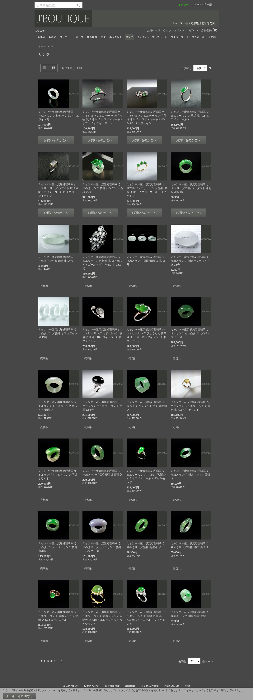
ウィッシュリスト (174, 30)
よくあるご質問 (149, 686)
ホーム (42, 46)
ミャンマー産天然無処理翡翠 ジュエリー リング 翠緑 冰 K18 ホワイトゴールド (190, 115)
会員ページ (153, 30)
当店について (70, 686)
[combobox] (58, 5)
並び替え (186, 68)
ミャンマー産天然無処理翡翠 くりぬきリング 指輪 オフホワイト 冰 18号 (190, 260)
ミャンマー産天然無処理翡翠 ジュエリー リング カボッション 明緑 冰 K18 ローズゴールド (58, 616)
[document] (126, 694)
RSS (187, 686)
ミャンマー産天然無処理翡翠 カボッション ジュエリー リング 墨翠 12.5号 (102, 405)
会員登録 (206, 30)
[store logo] (127, 18)
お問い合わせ (171, 686)
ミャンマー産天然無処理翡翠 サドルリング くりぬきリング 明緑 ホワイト (57, 474)
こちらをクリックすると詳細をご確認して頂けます (212, 690)
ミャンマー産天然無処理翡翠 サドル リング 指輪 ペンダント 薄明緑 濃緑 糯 (191, 188)
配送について (91, 686)
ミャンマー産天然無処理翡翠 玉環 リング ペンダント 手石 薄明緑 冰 (147, 405)
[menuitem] (41, 37)
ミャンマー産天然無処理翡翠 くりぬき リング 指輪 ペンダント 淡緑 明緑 (102, 188)
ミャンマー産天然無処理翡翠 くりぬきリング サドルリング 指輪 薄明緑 (57, 547)
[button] (210, 5)
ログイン (192, 30)
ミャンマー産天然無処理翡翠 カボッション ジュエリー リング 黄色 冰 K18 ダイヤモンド (191, 405)
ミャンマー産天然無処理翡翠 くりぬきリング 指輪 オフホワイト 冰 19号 (57, 333)
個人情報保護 (112, 686)
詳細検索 (130, 686)
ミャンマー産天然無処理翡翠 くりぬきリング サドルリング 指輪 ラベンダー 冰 (102, 547)
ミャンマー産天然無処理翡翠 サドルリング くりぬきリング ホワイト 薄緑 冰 (57, 405)
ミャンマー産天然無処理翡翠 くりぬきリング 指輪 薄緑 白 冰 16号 (146, 260)
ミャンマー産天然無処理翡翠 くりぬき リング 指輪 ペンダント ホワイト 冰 (58, 115)
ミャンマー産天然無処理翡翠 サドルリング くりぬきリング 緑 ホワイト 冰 (191, 333)
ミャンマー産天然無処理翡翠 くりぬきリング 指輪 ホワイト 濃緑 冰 (191, 474)
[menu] (127, 37)
